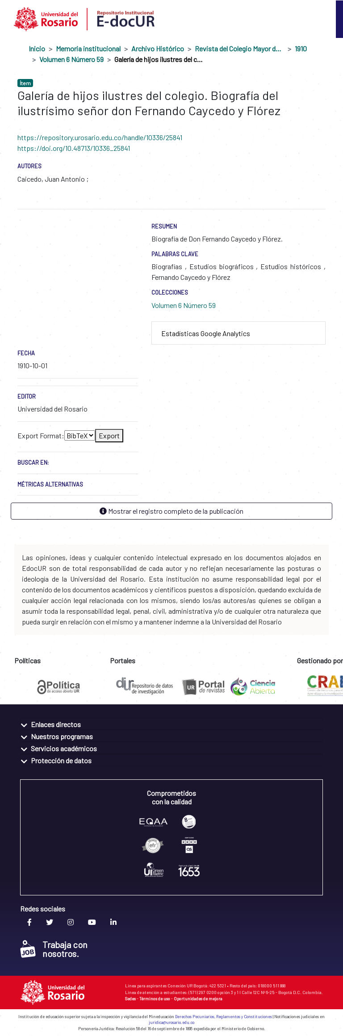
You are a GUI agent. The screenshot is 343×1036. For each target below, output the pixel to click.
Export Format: (40, 435)
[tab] (238, 333)
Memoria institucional (88, 48)
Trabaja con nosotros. (54, 949)
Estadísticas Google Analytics (205, 333)
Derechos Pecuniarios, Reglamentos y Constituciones (223, 1016)
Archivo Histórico (157, 48)
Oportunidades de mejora (198, 998)
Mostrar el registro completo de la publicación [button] (171, 511)
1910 (301, 48)
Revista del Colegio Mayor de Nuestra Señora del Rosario (239, 48)
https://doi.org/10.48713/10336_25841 (73, 148)
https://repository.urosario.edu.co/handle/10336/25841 (99, 137)
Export (109, 435)
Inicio (37, 48)
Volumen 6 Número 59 (71, 59)
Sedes (130, 998)
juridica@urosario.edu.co (171, 1022)
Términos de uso (154, 998)
